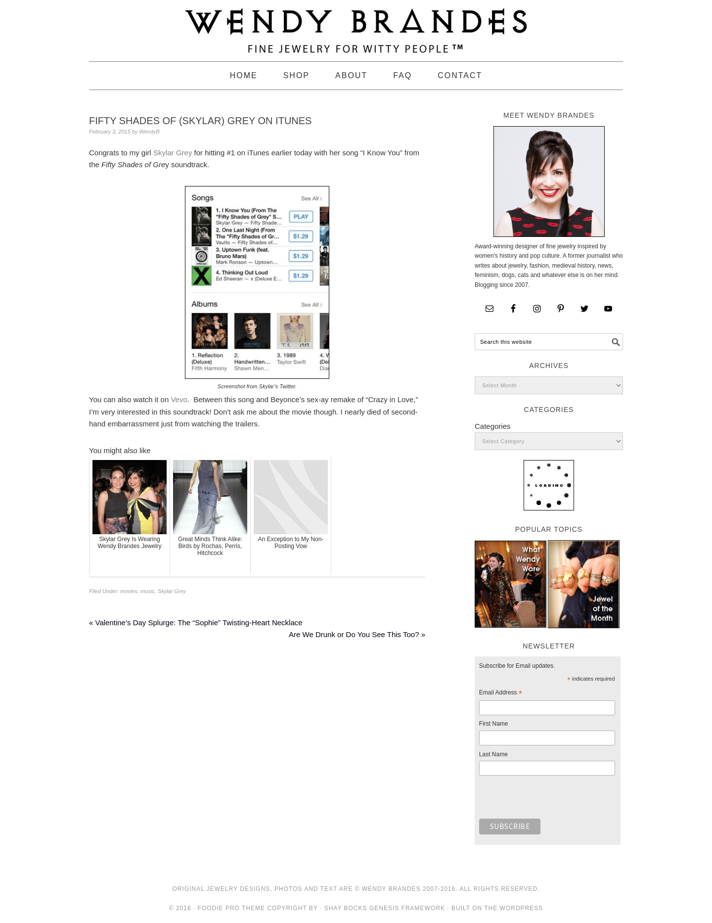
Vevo (179, 399)
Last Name (493, 754)
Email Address (500, 694)
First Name (493, 723)
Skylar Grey (172, 152)
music (147, 591)
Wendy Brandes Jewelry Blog (356, 26)
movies (128, 591)
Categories (493, 426)
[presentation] (554, 800)
